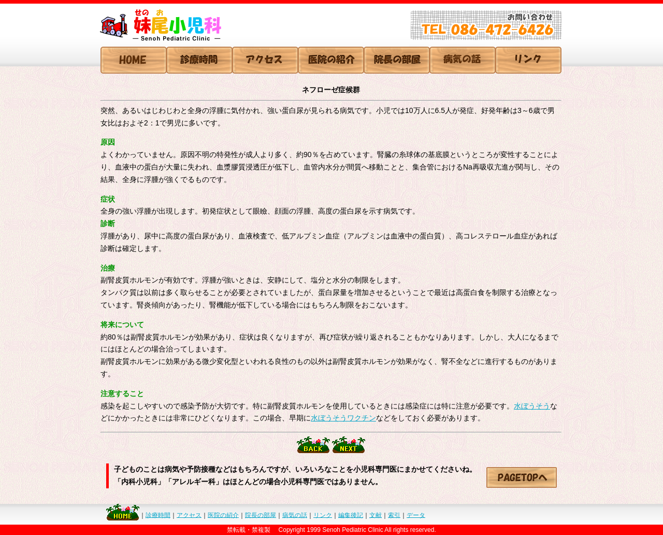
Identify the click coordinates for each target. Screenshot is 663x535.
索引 (394, 514)
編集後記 (350, 514)
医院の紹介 (223, 514)
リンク (322, 514)
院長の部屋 (260, 514)
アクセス (189, 514)
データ (416, 514)
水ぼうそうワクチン (343, 418)
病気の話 (294, 514)
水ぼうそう (532, 406)
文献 (375, 514)
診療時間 (158, 514)
